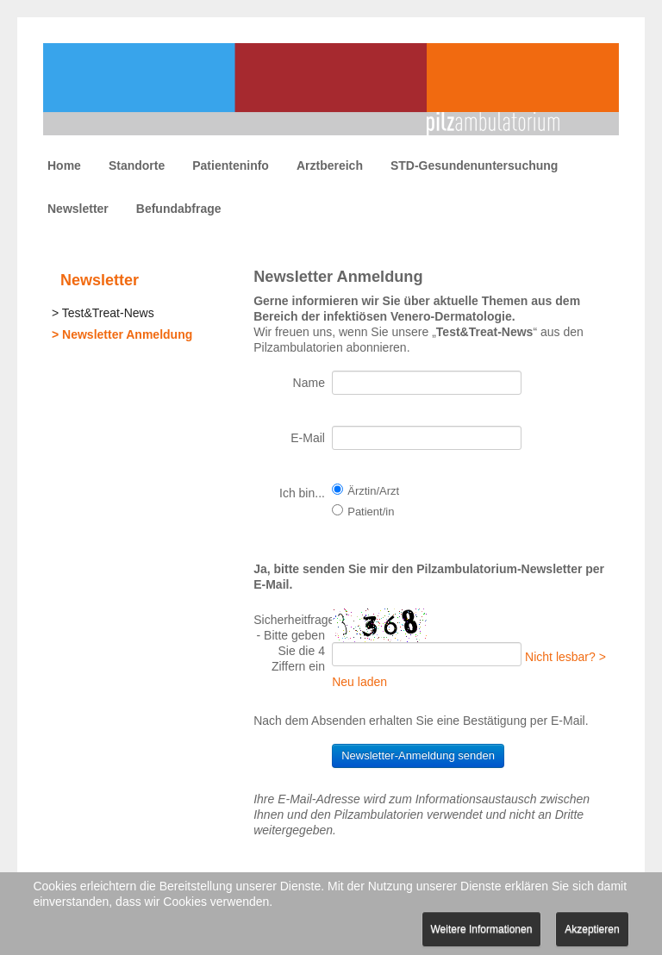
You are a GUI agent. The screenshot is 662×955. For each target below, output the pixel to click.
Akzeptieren (592, 929)
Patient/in (370, 511)
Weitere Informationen (482, 929)
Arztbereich (330, 165)
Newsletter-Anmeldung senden (418, 755)
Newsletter (78, 208)
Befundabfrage (179, 208)
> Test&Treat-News (103, 313)
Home (64, 165)
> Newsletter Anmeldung (122, 334)
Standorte (137, 165)
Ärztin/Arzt (373, 490)
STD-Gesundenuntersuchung (474, 165)
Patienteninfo (230, 165)
